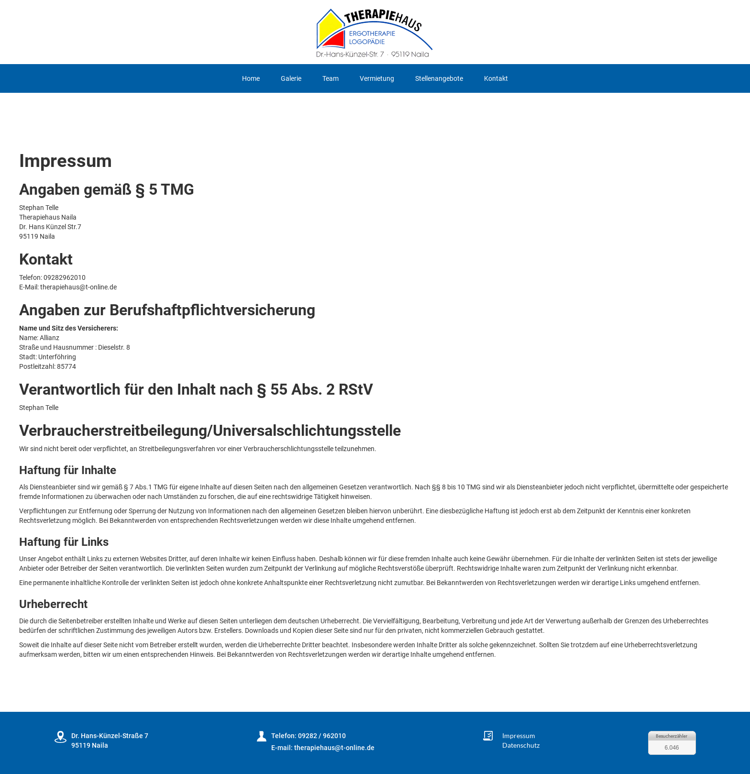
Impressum (518, 735)
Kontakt (496, 78)
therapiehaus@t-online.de (334, 748)
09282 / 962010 (322, 736)
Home (251, 78)
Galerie (291, 78)
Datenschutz (521, 745)
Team (330, 78)
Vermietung (377, 78)
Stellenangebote (439, 78)
